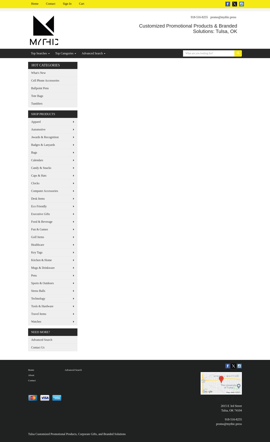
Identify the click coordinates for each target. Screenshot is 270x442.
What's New (38, 72)
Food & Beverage (41, 221)
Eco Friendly (39, 206)
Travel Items (38, 313)
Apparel (36, 121)
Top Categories (65, 53)
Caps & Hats (38, 175)
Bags (34, 152)
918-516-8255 (199, 17)
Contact (50, 3)
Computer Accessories (44, 191)
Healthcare (37, 244)
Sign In (67, 3)
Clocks (35, 183)
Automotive (38, 129)
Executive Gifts (40, 214)
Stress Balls (38, 290)
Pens (34, 275)
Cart (81, 3)
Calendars (37, 160)
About (31, 375)
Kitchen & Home (41, 260)
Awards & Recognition (45, 137)
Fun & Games (39, 229)
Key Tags (36, 252)
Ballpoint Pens (40, 88)
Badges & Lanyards (43, 144)
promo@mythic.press (223, 17)
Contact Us (38, 347)
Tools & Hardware (42, 306)
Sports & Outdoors (42, 283)
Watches (36, 321)
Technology (38, 298)
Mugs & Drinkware (43, 267)
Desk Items (38, 198)
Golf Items (37, 237)
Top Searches (40, 53)
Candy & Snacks (41, 167)
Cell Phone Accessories (45, 80)
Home (34, 3)
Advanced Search (93, 53)
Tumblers (37, 103)
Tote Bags (37, 95)
